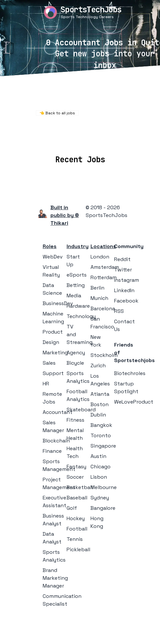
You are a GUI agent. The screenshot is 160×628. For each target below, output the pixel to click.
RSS (119, 311)
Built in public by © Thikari (64, 215)
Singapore (103, 445)
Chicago (101, 466)
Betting (76, 285)
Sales (49, 363)
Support (53, 373)
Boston (100, 404)
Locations (47, 140)
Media (74, 295)
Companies (82, 140)
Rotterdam (104, 277)
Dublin (98, 414)
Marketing (55, 352)
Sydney (100, 497)
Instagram (126, 280)
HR (46, 383)
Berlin (97, 287)
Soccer (75, 477)
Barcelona (103, 308)
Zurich (98, 365)
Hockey (76, 518)
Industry (78, 246)
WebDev (53, 256)
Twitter (123, 269)
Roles (50, 246)
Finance (52, 451)
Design (51, 342)
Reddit (122, 259)
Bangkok (101, 425)
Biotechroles (129, 373)
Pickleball (78, 549)
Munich (99, 298)
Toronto (101, 435)
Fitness (75, 420)
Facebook (126, 300)
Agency (76, 352)
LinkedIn (124, 290)
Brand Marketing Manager (55, 578)
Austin (98, 456)
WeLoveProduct (133, 401)
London (100, 256)
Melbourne (104, 487)
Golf (72, 508)
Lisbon (99, 477)
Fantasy (76, 466)
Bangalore (103, 508)
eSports (77, 274)
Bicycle (75, 363)
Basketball (80, 487)
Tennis (75, 539)
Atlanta (100, 394)
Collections (120, 140)
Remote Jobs (78, 131)
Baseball (77, 497)
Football (77, 528)
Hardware (78, 306)
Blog (148, 140)
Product (53, 331)
